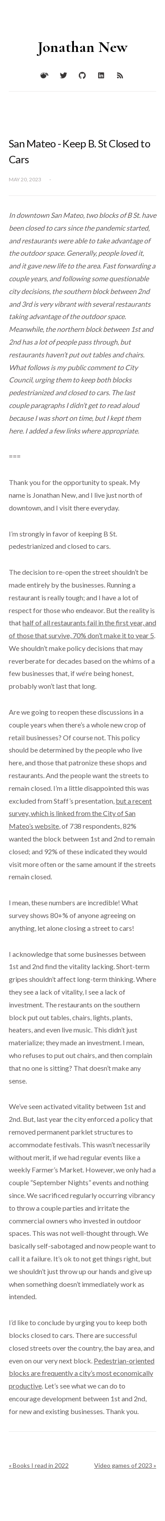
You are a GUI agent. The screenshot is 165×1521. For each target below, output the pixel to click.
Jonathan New (82, 46)
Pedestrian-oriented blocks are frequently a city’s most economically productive (81, 1373)
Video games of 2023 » (125, 1465)
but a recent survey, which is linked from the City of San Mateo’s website (80, 813)
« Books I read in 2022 (39, 1465)
